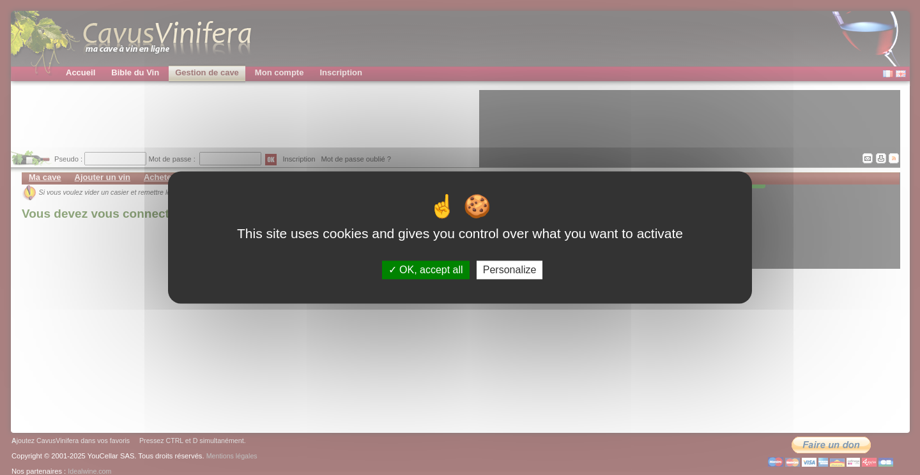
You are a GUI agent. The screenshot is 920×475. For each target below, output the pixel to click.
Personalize (510, 269)
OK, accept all (425, 269)
